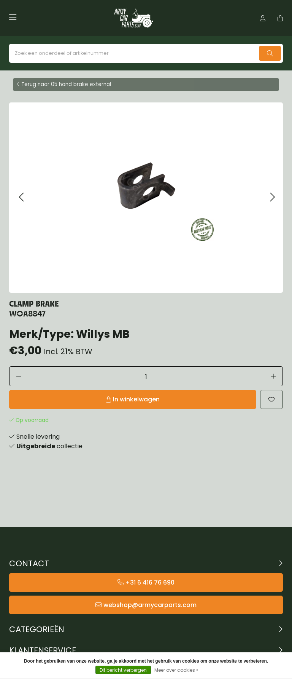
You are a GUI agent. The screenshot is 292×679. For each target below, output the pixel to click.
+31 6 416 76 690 (150, 582)
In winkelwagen (136, 399)
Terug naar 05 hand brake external (66, 84)
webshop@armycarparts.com (150, 605)
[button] (21, 197)
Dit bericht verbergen (123, 670)
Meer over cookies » (176, 670)
